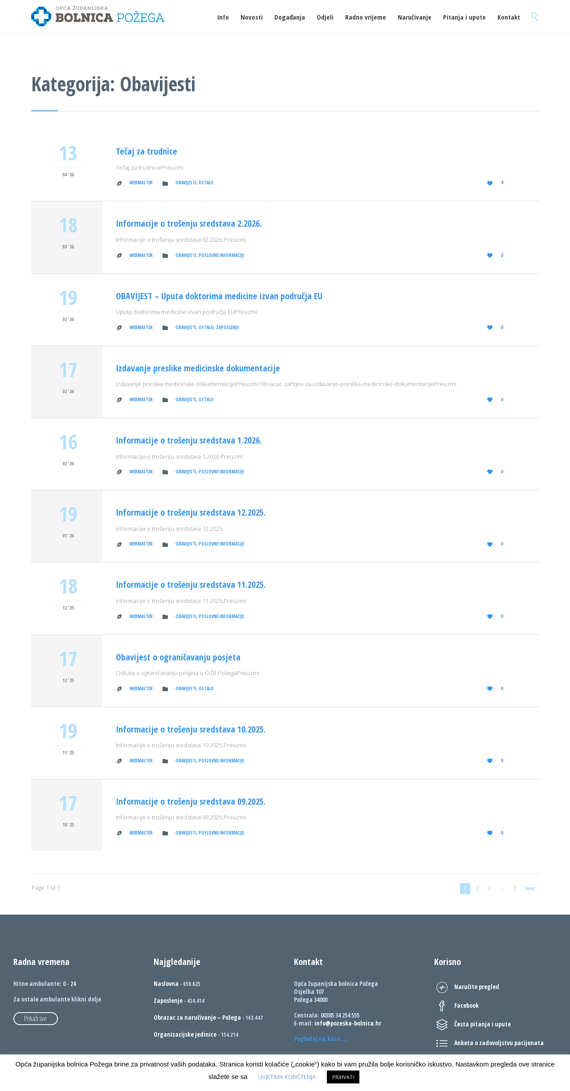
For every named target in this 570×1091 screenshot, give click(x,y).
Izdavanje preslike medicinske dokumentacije (198, 368)
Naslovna (166, 983)
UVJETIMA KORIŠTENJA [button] (287, 1077)
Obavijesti (185, 182)
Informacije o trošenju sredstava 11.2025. (191, 584)
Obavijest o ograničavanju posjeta (178, 657)
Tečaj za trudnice (146, 151)
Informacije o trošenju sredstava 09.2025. (191, 801)
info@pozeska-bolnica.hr (347, 1023)
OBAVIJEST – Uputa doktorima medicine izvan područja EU (219, 296)
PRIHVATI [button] (343, 1077)
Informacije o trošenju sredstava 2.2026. (189, 223)
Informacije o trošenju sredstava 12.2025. (191, 512)
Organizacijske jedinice (185, 1034)
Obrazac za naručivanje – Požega (197, 1017)
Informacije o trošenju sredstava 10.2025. (191, 729)
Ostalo (206, 182)
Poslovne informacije (221, 255)
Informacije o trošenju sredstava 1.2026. (189, 440)
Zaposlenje (227, 327)
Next (530, 888)
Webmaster (141, 182)
